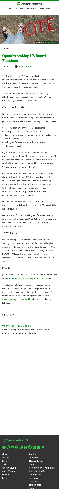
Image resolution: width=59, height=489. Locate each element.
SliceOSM (33, 481)
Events (41, 8)
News (48, 8)
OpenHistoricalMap (37, 471)
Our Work (20, 8)
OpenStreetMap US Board (16, 325)
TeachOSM (33, 457)
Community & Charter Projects (42, 467)
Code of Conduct (9, 471)
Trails (31, 464)
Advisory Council (9, 467)
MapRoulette (35, 484)
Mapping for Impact (37, 461)
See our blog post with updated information (30, 278)
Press (4, 478)
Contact (5, 457)
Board (4, 461)
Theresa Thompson (50, 42)
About (11, 8)
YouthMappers (35, 474)
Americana (33, 478)
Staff (4, 464)
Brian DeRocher (23, 66)
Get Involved (31, 8)
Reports (5, 474)
